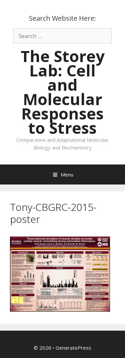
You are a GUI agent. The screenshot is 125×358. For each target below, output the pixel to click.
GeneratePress (73, 347)
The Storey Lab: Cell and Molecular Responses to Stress (63, 91)
